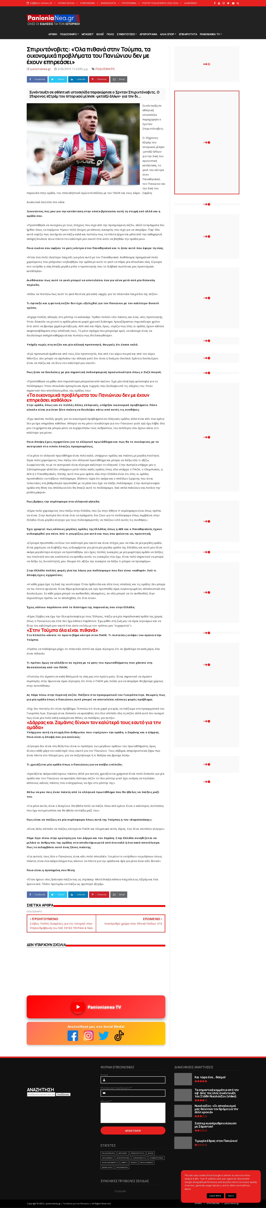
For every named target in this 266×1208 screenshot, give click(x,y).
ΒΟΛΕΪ (100, 34)
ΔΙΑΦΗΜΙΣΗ (190, 3)
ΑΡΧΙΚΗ (52, 34)
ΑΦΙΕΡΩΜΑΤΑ (139, 1158)
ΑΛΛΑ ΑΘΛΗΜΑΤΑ (110, 1162)
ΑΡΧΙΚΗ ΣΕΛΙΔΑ (66, 3)
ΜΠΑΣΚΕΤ (87, 34)
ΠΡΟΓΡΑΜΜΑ (129, 3)
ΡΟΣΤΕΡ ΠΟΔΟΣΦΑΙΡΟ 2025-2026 (160, 3)
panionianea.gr (231, 1203)
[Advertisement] (175, 19)
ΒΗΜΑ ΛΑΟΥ (107, 1167)
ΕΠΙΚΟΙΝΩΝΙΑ (87, 3)
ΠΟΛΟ (110, 34)
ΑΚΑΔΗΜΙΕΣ (107, 1158)
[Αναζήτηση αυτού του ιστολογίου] (41, 1094)
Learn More (215, 1195)
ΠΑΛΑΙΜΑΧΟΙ (122, 1167)
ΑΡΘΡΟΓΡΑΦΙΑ (148, 34)
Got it (231, 1195)
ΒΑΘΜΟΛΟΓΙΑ (108, 3)
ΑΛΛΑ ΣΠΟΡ (167, 34)
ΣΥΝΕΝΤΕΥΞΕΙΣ (126, 34)
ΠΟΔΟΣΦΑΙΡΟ (68, 34)
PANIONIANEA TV (210, 34)
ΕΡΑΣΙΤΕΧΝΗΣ (147, 1162)
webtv (124, 1162)
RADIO (134, 1162)
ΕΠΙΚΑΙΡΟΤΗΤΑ (188, 34)
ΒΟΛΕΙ (150, 1153)
